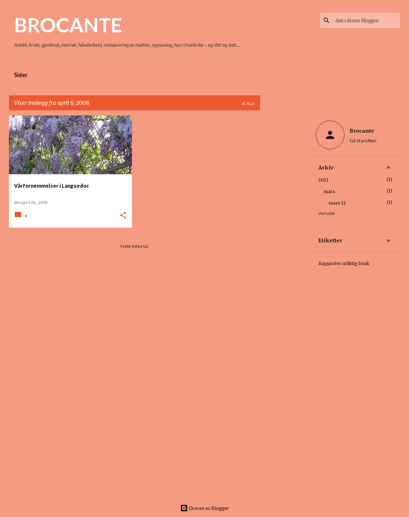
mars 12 (337, 203)
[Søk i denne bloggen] (366, 20)
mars (329, 191)
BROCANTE (68, 24)
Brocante (362, 131)
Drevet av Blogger (204, 508)
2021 (323, 180)
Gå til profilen (363, 140)
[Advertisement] (285, 211)
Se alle (248, 103)
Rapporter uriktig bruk (343, 263)
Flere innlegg (134, 246)
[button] (123, 215)
